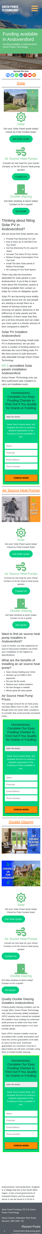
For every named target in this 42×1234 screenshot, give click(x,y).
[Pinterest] (25, 75)
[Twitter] (12, 75)
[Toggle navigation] (35, 7)
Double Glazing (21, 196)
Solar (21, 124)
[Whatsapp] (17, 75)
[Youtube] (30, 75)
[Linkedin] (21, 75)
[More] (34, 75)
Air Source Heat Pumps (21, 158)
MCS (5, 365)
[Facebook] (8, 75)
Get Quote (21, 211)
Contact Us (21, 176)
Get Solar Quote (21, 139)
